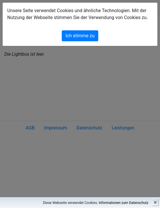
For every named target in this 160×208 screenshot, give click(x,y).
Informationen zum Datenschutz (123, 203)
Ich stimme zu (80, 35)
